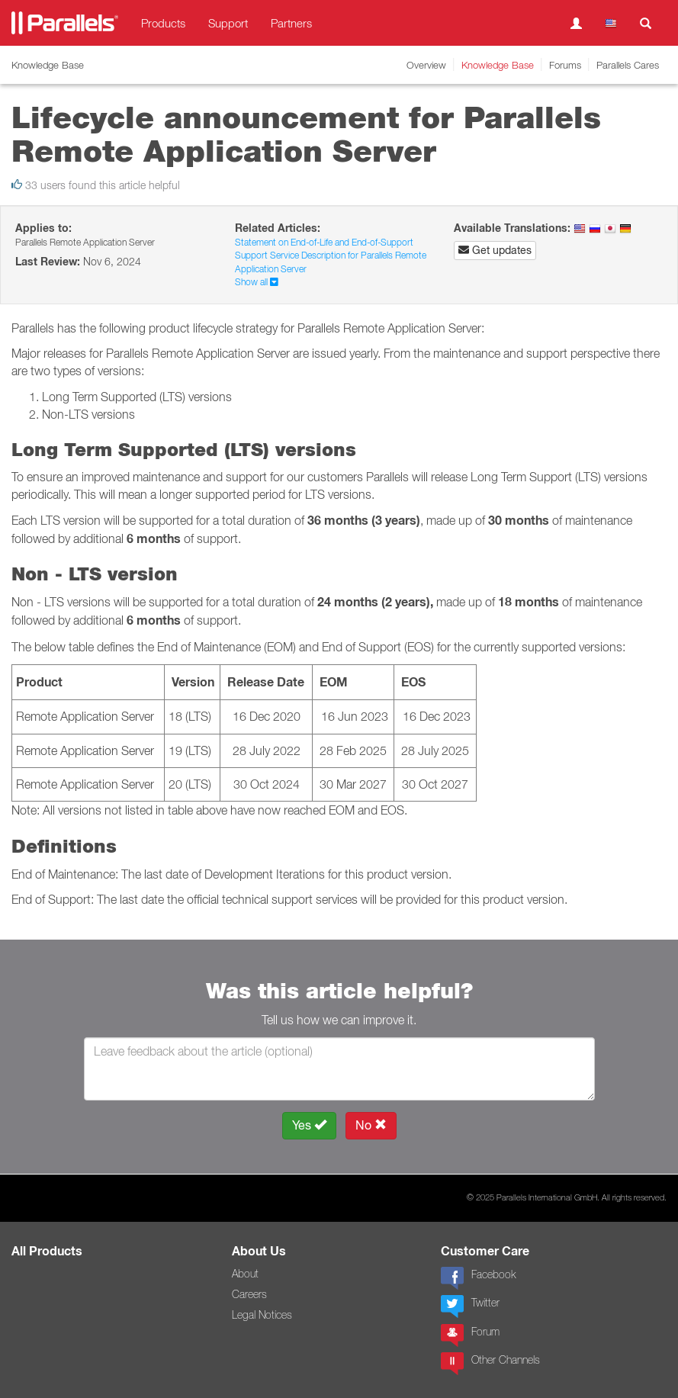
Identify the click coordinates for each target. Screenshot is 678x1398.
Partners (291, 23)
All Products (46, 1251)
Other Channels (490, 1363)
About (245, 1274)
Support (228, 23)
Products (163, 23)
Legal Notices (262, 1315)
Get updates (495, 250)
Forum (470, 1335)
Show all (256, 282)
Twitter (470, 1306)
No (371, 1125)
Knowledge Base (497, 65)
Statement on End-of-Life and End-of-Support (324, 242)
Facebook (478, 1278)
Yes (309, 1125)
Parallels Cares (627, 65)
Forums (565, 65)
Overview (426, 65)
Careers (249, 1294)
